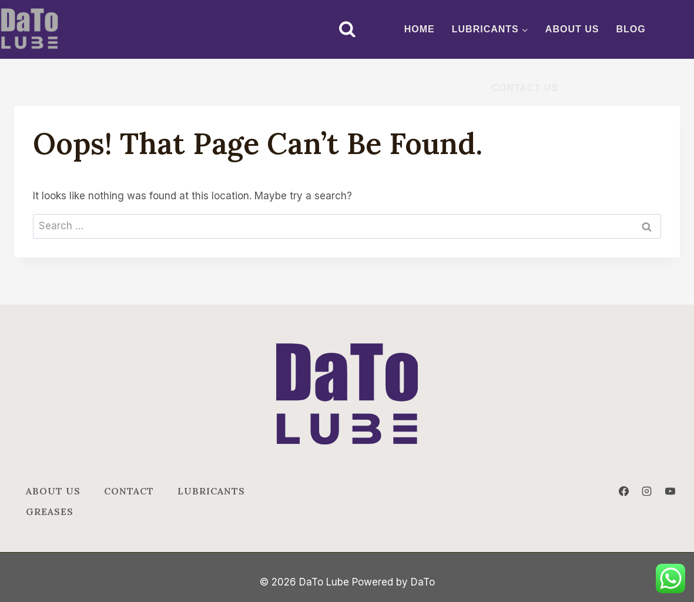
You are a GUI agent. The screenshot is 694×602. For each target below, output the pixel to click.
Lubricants (211, 491)
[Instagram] (647, 491)
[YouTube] (670, 491)
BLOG (631, 29)
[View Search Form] (347, 29)
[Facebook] (624, 491)
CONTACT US (524, 88)
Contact (129, 491)
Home (419, 29)
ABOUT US (572, 29)
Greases (49, 511)
